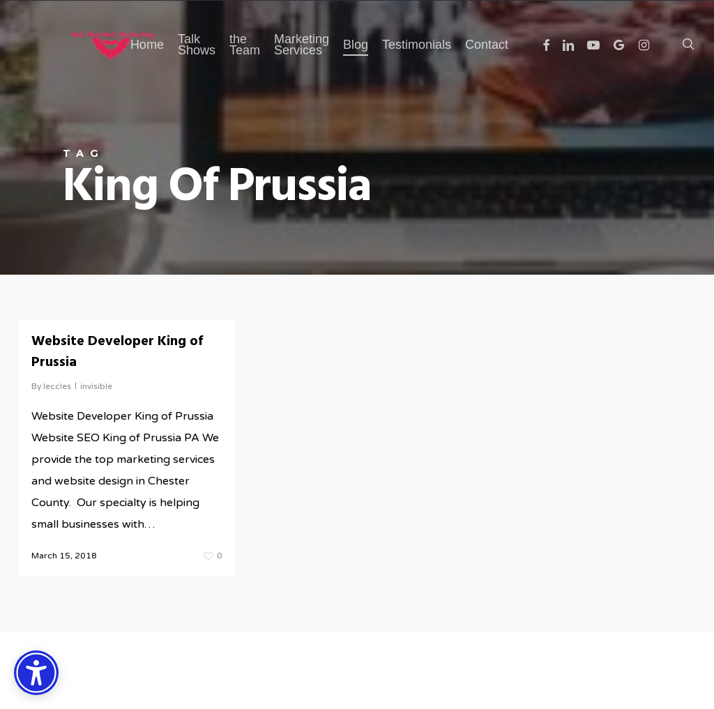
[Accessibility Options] (36, 672)
